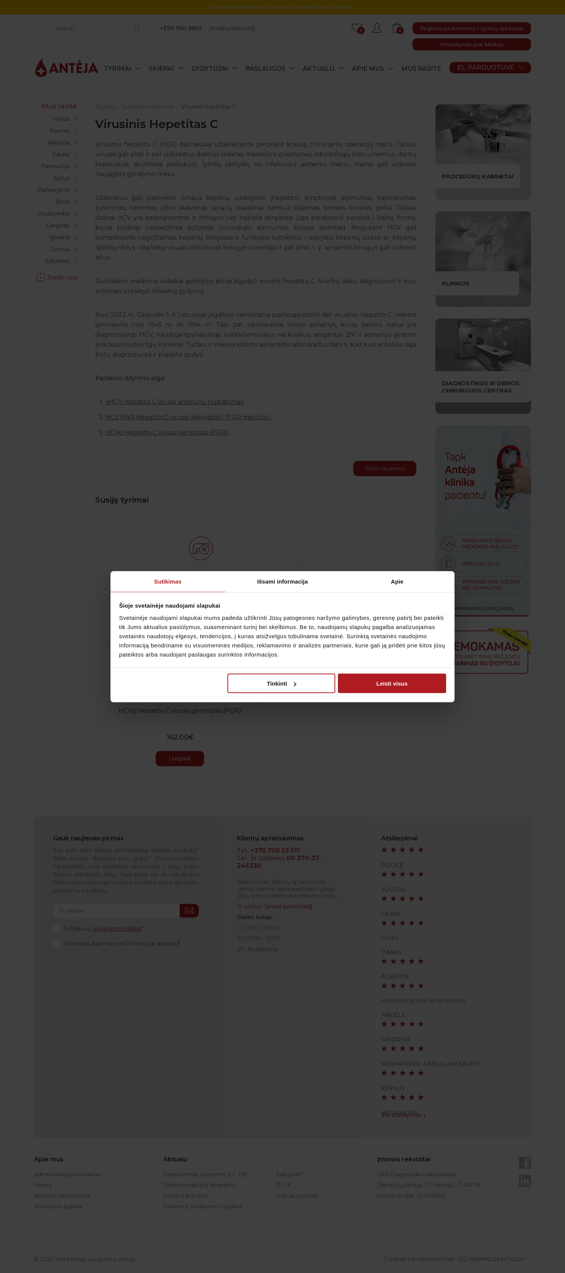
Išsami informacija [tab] (282, 581)
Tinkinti (281, 683)
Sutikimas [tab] (168, 581)
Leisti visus (392, 683)
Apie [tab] (397, 581)
